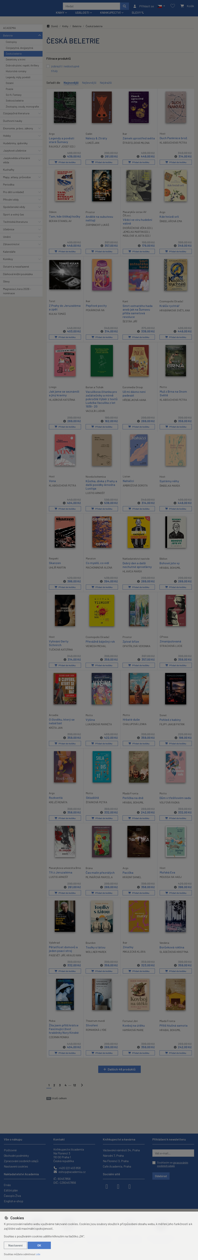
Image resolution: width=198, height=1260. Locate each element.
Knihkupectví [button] (110, 17)
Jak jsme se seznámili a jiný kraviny (64, 397)
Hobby (7, 140)
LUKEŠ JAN (92, 147)
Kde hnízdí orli (169, 221)
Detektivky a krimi (15, 64)
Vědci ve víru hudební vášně (137, 226)
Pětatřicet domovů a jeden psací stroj (63, 955)
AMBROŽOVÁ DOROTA (135, 489)
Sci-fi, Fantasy (13, 100)
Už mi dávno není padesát (134, 398)
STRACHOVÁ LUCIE (171, 649)
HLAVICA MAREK (132, 575)
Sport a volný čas (13, 219)
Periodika (8, 189)
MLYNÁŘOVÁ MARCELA (99, 880)
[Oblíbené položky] (173, 8)
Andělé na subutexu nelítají (99, 223)
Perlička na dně (133, 801)
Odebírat (161, 1176)
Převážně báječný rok (100, 645)
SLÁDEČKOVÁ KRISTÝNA (174, 958)
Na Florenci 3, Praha (116, 1161)
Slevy (6, 286)
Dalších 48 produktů (122, 1079)
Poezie (9, 94)
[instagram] (118, 1186)
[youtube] (129, 1186)
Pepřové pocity (96, 310)
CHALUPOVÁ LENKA (135, 727)
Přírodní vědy (11, 204)
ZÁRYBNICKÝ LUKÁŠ (97, 229)
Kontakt (59, 1139)
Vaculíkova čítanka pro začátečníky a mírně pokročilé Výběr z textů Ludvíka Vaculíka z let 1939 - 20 (102, 403)
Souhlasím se (172, 1164)
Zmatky (128, 953)
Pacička (128, 876)
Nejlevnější (89, 88)
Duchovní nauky (12, 126)
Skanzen (55, 567)
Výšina (90, 723)
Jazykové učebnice (14, 155)
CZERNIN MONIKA (59, 1047)
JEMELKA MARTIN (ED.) (136, 236)
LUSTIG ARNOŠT (95, 497)
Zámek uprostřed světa (135, 145)
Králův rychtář (169, 310)
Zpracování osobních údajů (21, 1161)
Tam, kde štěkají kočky (64, 221)
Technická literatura (15, 227)
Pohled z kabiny (170, 723)
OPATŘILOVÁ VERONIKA (136, 650)
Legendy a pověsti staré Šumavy (61, 144)
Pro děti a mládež (13, 197)
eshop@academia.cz (69, 1172)
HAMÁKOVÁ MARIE (133, 1039)
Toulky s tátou (95, 953)
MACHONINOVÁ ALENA (99, 571)
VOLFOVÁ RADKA (170, 806)
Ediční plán (11, 1190)
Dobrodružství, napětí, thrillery (22, 70)
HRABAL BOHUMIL (170, 572)
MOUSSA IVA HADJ (171, 880)
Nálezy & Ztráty (96, 143)
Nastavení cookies (16, 1166)
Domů (52, 31)
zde (38, 1254)
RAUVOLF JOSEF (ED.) (62, 151)
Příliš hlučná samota (174, 1035)
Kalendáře (9, 256)
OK (39, 1245)
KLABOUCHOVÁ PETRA (173, 147)
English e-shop (13, 1201)
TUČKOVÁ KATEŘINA (61, 653)
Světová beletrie (15, 105)
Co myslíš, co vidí (97, 567)
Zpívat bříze (131, 645)
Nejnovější (71, 88)
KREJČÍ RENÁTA (58, 805)
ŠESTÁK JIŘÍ (130, 326)
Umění (7, 241)
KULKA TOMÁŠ (57, 318)
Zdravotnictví (11, 249)
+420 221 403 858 (67, 1168)
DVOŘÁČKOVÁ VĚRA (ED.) (137, 233)
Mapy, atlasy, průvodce (17, 182)
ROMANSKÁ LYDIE (96, 1039)
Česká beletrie (14, 58)
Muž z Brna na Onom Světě (173, 397)
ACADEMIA (9, 33)
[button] (161, 9)
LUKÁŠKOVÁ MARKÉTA (99, 728)
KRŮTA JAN (55, 731)
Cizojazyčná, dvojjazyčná (19, 52)
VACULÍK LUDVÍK (95, 415)
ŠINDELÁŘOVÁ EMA (171, 226)
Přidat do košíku (64, 167)
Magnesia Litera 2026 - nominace (17, 296)
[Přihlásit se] (143, 9)
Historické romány (16, 76)
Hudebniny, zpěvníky (15, 148)
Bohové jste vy (170, 567)
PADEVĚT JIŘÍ (57, 961)
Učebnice (8, 234)
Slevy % (138, 17)
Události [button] (82, 17)
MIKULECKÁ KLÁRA (134, 957)
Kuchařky (8, 174)
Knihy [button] (60, 17)
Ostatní (10, 88)
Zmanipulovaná (170, 645)
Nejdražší (106, 88)
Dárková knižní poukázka (18, 279)
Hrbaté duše (131, 723)
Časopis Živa (12, 1195)
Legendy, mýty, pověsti (18, 82)
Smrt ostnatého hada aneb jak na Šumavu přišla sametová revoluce (138, 315)
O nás (7, 1185)
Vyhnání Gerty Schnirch (58, 647)
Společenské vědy (14, 212)
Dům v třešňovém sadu (175, 801)
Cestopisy (11, 47)
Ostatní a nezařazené (16, 271)
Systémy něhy (169, 485)
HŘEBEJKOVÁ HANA (134, 404)
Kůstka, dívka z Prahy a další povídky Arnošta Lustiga (101, 488)
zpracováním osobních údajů (172, 1164)
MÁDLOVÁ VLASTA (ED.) (136, 240)
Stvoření (92, 1035)
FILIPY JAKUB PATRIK (172, 728)
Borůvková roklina (172, 953)
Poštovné (10, 1150)
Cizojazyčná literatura (16, 118)
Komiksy (8, 264)
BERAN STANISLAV (60, 225)
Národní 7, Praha (113, 1155)
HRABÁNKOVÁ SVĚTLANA (175, 315)
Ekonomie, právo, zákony (18, 133)
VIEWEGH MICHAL (96, 650)
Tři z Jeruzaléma (60, 879)
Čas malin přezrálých (100, 876)
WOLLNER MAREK (96, 958)
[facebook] (107, 1186)
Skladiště (92, 801)
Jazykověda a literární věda (16, 165)
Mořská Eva (167, 875)
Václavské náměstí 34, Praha (121, 1150)
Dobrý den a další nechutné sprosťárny (137, 569)
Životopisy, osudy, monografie (22, 111)
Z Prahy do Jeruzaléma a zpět (65, 312)
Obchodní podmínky (16, 1155)
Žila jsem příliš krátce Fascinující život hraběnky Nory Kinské (64, 1038)
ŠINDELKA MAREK (170, 489)
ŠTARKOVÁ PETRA (96, 805)
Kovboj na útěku (134, 1035)
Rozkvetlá (56, 801)
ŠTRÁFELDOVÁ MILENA (136, 151)
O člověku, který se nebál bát (62, 725)
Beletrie (8, 40)
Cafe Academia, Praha (117, 1166)
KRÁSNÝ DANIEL (132, 880)
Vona (52, 485)
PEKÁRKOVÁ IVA (95, 315)
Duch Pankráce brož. (174, 143)
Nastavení (15, 1245)
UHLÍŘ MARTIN (57, 571)
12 (74, 1095)
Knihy (65, 31)
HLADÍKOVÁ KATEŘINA (62, 404)
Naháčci (128, 485)
